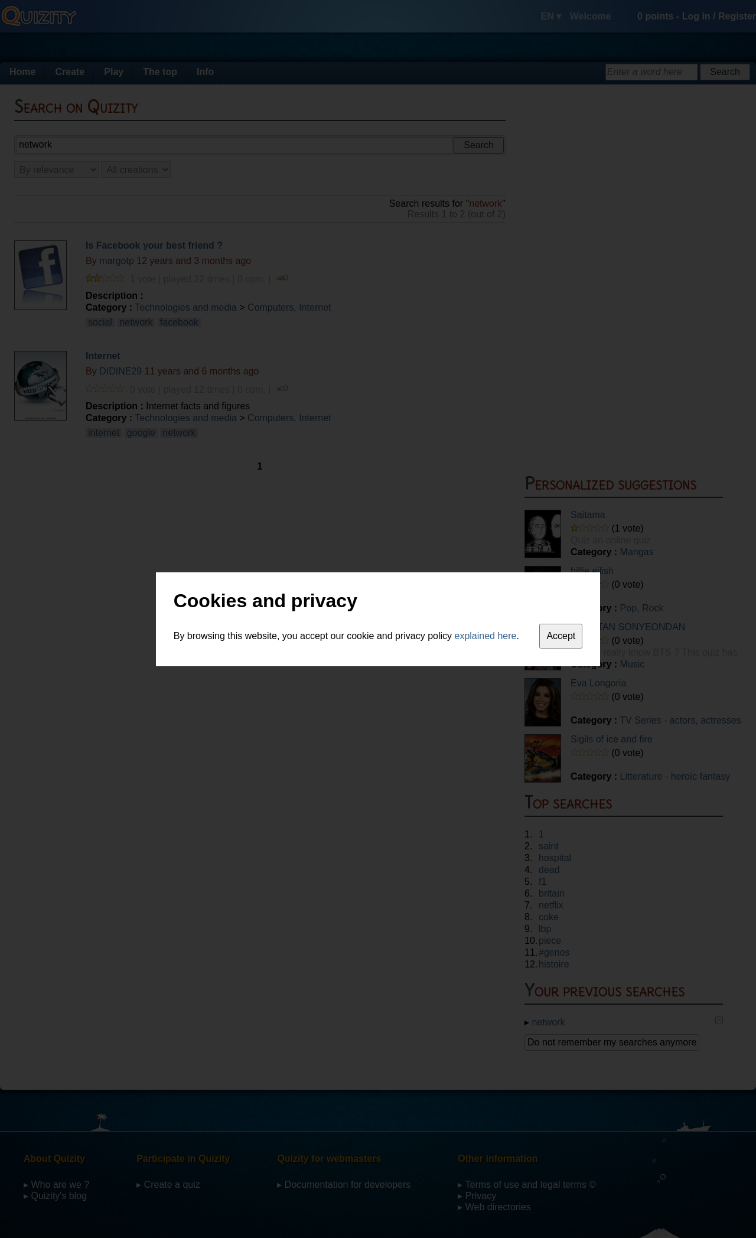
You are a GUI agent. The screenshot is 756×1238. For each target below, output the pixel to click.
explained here (486, 636)
